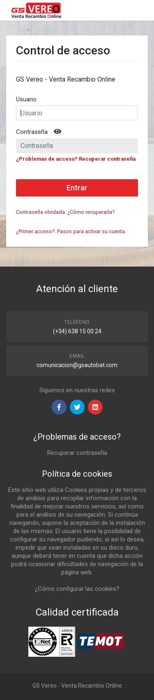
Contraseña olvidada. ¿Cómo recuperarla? (65, 212)
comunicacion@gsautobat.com (77, 365)
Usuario (26, 99)
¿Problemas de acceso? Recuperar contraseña (76, 159)
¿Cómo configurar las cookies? (77, 588)
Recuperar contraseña (77, 453)
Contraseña (32, 132)
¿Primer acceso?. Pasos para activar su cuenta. (71, 231)
